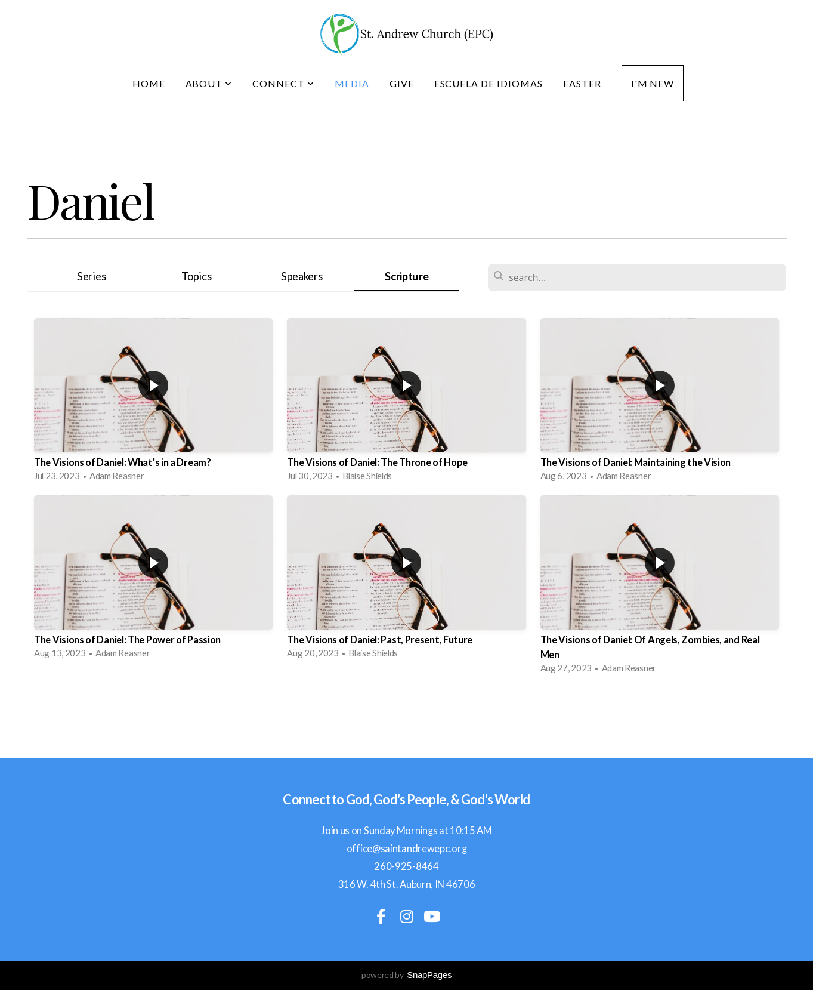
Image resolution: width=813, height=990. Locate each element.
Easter (582, 83)
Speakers (302, 276)
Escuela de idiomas (488, 83)
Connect (283, 83)
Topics (196, 276)
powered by (406, 975)
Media (352, 83)
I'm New (653, 83)
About (209, 83)
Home (148, 83)
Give (402, 83)
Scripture (406, 276)
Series (91, 276)
